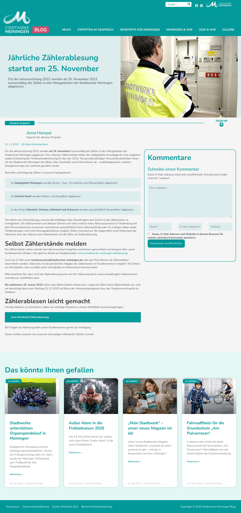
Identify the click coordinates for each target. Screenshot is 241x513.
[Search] (189, 4)
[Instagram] (201, 5)
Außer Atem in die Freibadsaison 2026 (86, 425)
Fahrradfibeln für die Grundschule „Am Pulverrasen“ (205, 428)
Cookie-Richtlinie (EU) (63, 506)
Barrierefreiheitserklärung (93, 506)
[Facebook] (196, 5)
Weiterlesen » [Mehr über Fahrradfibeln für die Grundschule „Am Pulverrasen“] (193, 461)
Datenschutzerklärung (34, 506)
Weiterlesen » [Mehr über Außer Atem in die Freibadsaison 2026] (75, 452)
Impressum (12, 506)
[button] (221, 124)
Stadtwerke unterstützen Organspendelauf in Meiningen (28, 430)
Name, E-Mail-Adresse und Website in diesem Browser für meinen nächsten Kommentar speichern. (185, 235)
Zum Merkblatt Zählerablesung (30, 317)
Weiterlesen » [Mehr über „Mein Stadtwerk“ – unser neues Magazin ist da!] (134, 461)
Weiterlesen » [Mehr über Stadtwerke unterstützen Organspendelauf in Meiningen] (16, 474)
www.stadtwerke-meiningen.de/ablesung (102, 253)
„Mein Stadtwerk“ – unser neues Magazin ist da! (150, 428)
